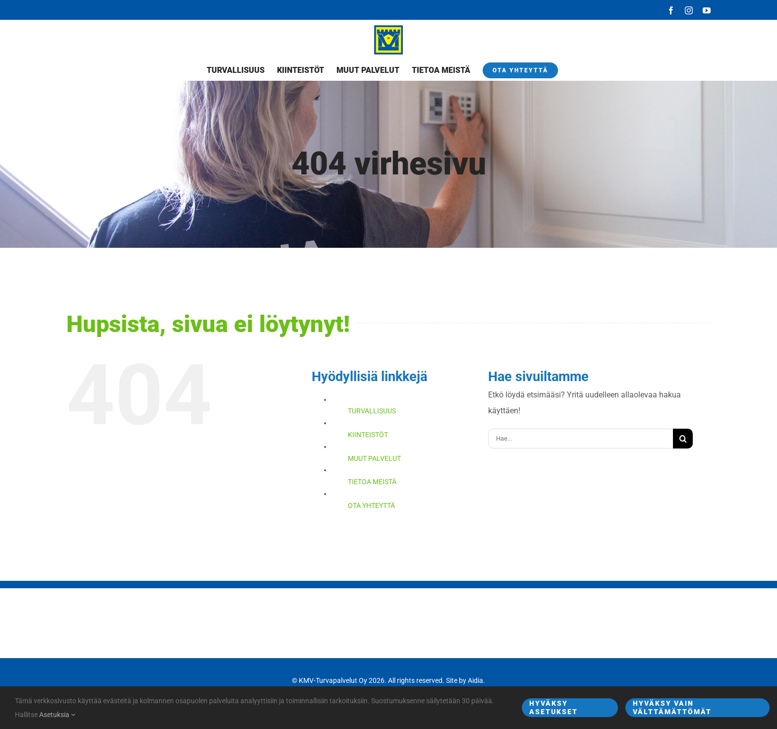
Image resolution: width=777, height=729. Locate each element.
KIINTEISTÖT (368, 435)
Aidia (475, 680)
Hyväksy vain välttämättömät (672, 707)
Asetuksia (57, 715)
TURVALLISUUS (372, 411)
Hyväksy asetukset (553, 707)
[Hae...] (580, 439)
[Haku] (683, 439)
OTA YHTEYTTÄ (371, 505)
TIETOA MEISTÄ (372, 482)
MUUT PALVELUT (374, 458)
